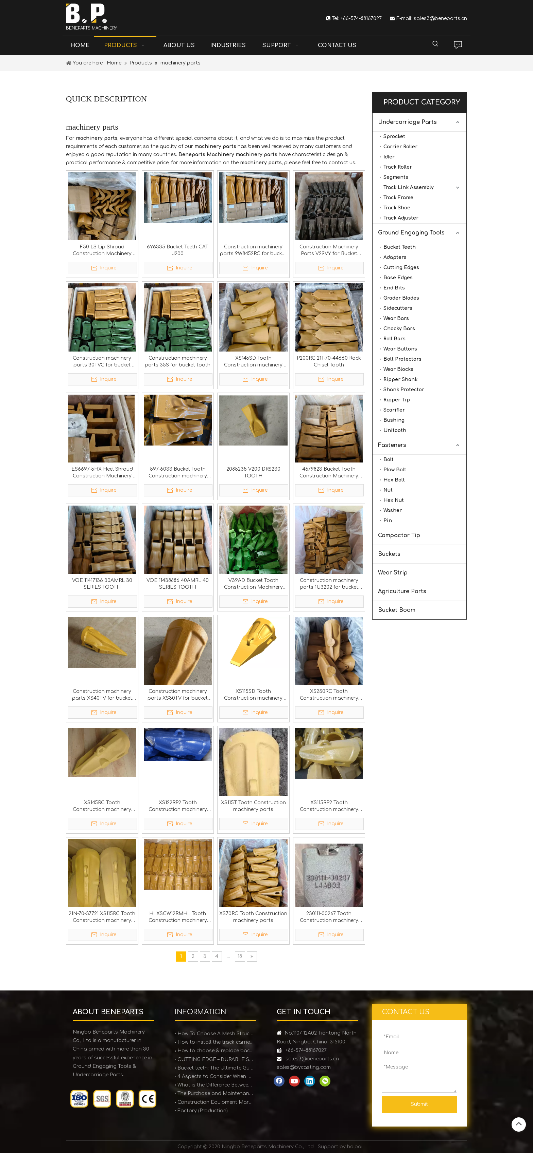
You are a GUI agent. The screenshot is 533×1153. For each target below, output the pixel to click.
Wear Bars (396, 318)
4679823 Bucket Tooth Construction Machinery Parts (328, 473)
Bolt (388, 459)
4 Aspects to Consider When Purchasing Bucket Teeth (215, 1076)
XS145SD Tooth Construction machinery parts (253, 362)
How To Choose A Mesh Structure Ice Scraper (215, 1033)
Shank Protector (403, 389)
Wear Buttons (400, 349)
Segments (395, 177)
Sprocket (394, 136)
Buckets (389, 554)
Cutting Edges (401, 267)
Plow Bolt (394, 469)
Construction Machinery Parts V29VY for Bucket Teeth (328, 250)
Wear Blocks (398, 369)
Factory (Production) (202, 1110)
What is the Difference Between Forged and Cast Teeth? (215, 1085)
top (519, 1124)
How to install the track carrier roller (215, 1042)
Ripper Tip (396, 399)
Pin (387, 520)
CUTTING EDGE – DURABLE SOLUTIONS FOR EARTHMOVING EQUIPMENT (215, 1059)
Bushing (394, 420)
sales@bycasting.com (304, 1067)
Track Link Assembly (408, 187)
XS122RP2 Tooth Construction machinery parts (178, 806)
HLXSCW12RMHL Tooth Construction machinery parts (178, 917)
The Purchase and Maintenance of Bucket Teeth (215, 1093)
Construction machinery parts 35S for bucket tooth (177, 361)
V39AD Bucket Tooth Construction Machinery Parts (253, 584)
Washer (392, 510)
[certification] (113, 1098)
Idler (389, 156)
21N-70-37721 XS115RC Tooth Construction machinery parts (102, 917)
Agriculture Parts (402, 591)
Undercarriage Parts (407, 122)
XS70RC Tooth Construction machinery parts (253, 917)
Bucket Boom (396, 610)
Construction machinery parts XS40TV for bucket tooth (102, 695)
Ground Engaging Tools (411, 233)
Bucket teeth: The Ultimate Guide (215, 1068)
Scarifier (394, 410)
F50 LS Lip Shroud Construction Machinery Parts (102, 250)
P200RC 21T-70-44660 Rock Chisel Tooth (329, 361)
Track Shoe (396, 207)
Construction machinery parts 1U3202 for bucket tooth (329, 584)
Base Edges (398, 277)
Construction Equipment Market (215, 1102)
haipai (354, 1146)
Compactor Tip (399, 535)
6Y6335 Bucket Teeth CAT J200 (177, 250)
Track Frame (398, 197)
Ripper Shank (400, 379)
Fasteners (392, 445)
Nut (388, 490)
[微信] (325, 1081)
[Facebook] (279, 1081)
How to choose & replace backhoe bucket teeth (215, 1050)
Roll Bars (394, 338)
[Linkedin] (309, 1081)
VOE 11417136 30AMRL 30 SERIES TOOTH (102, 584)
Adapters (395, 257)
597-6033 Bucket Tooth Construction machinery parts (178, 473)
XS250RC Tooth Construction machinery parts (329, 695)
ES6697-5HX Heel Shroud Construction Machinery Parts (102, 473)
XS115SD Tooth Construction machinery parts (253, 695)
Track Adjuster (400, 218)
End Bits (394, 287)
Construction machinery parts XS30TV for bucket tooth (178, 695)
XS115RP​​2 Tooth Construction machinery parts (329, 806)
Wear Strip (393, 573)
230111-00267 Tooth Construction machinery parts (329, 917)
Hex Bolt (394, 480)
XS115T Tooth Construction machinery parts (253, 806)
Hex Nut (393, 500)
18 (240, 956)
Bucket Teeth (399, 247)
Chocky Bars (399, 328)
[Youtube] (294, 1081)
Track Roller (397, 167)
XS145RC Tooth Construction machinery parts (102, 806)
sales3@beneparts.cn (440, 18)
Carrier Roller (400, 146)
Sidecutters (397, 308)
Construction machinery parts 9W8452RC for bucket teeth (253, 250)
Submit (419, 1104)
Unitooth (394, 430)
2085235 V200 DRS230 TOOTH (253, 472)
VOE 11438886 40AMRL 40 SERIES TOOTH (178, 584)
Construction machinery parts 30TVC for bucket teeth (102, 362)
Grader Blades (401, 298)
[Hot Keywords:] (435, 44)
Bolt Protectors (402, 359)
